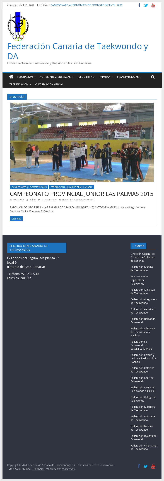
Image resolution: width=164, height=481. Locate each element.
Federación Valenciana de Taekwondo (143, 447)
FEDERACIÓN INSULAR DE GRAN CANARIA (71, 187)
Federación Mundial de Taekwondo (142, 268)
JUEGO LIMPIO (86, 76)
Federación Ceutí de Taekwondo (142, 379)
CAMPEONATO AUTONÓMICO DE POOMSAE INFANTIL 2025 (86, 5)
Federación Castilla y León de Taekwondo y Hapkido (143, 358)
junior (79, 199)
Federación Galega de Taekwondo (143, 398)
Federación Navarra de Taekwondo (142, 427)
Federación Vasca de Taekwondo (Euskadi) (143, 389)
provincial (88, 199)
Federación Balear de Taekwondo (143, 320)
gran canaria (68, 199)
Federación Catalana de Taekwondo (142, 369)
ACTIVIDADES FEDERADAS (55, 76)
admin (33, 199)
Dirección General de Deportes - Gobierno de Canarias (143, 257)
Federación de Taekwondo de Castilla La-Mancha (142, 345)
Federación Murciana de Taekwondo (143, 418)
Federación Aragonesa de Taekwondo (144, 301)
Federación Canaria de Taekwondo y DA (77, 50)
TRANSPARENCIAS (128, 76)
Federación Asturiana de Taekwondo (143, 310)
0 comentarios (47, 199)
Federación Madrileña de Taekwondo (143, 408)
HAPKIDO (104, 76)
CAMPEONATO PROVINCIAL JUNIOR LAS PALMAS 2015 (81, 194)
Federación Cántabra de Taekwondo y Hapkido (143, 332)
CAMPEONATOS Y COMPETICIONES (29, 187)
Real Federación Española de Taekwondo (140, 280)
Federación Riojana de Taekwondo (143, 437)
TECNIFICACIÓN (18, 84)
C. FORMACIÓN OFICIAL (49, 84)
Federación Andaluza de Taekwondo (143, 291)
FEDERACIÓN (25, 76)
